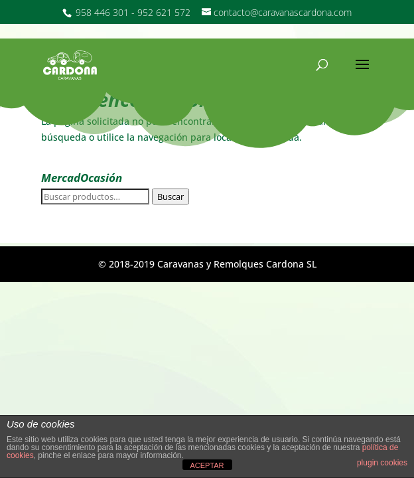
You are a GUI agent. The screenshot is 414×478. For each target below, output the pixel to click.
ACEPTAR (207, 465)
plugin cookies (382, 462)
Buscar (170, 196)
